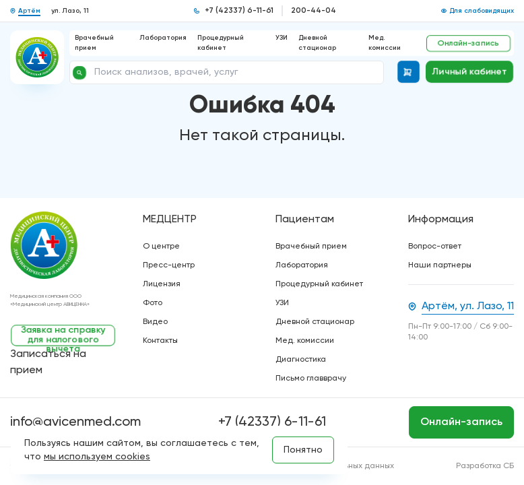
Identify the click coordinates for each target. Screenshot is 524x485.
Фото (152, 303)
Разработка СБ (485, 466)
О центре (161, 247)
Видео (155, 322)
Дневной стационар (314, 322)
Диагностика (300, 360)
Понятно (303, 450)
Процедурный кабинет (319, 284)
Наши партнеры (439, 265)
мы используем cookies (97, 456)
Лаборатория (163, 37)
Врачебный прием (311, 247)
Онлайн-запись (468, 43)
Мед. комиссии (304, 341)
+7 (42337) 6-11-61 (239, 11)
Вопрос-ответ (434, 247)
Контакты (160, 341)
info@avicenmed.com (75, 422)
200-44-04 (313, 11)
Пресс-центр (169, 265)
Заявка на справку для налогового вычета (63, 335)
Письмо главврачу (310, 379)
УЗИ (281, 37)
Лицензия (162, 284)
